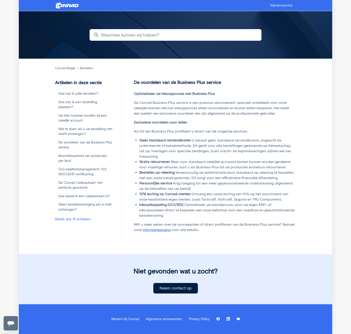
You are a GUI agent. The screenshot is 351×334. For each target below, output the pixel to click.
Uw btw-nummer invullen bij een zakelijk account (82, 118)
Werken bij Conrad (125, 319)
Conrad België (65, 68)
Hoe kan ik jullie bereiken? (78, 94)
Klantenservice (281, 5)
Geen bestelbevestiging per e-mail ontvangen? (84, 207)
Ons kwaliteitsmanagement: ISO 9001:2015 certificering (82, 171)
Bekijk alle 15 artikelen (73, 219)
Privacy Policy (199, 319)
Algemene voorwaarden (164, 319)
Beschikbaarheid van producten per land (82, 158)
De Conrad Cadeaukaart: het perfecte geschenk (80, 185)
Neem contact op (176, 288)
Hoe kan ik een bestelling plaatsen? (77, 104)
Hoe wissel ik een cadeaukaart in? (84, 196)
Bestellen (86, 68)
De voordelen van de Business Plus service (85, 145)
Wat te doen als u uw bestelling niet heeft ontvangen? (85, 131)
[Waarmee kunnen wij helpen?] (175, 35)
